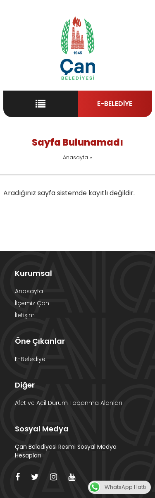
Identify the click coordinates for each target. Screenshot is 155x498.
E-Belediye (30, 359)
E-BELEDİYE (114, 103)
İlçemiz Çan (32, 303)
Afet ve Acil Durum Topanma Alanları (68, 403)
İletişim (25, 315)
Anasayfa (75, 157)
